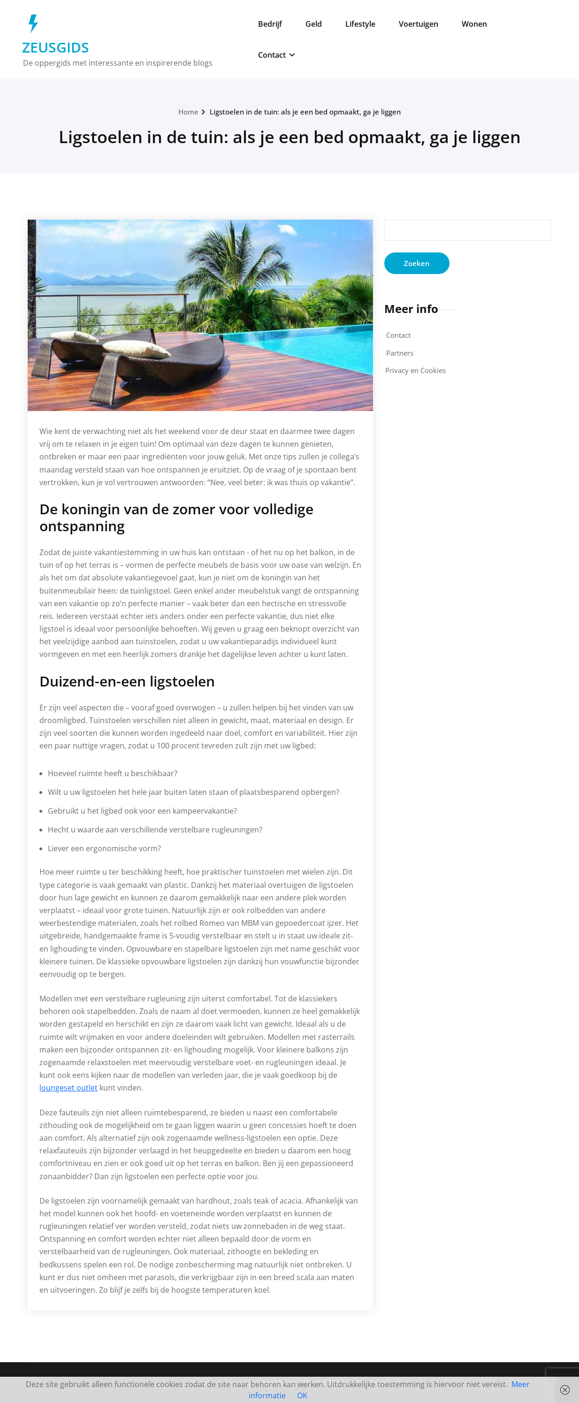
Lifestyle (360, 24)
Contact (276, 55)
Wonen (474, 24)
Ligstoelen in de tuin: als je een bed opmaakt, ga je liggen (305, 111)
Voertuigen (418, 24)
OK (302, 1395)
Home (188, 111)
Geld (313, 24)
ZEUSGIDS (55, 47)
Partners (399, 353)
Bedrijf (270, 24)
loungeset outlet (68, 1088)
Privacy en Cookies (415, 370)
